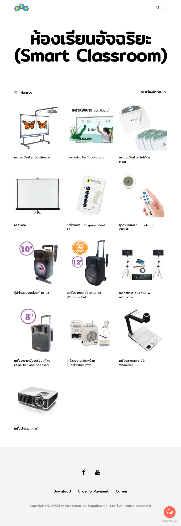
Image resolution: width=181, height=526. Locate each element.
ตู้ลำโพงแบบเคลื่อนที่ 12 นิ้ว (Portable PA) (84, 295)
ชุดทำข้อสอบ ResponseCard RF (86, 227)
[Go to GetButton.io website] (169, 521)
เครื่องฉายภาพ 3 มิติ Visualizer (131, 363)
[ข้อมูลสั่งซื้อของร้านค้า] (146, 92)
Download (62, 491)
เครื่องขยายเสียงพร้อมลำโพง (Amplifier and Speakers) (32, 363)
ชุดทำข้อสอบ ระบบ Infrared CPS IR (137, 227)
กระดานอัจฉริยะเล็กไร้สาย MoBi (135, 159)
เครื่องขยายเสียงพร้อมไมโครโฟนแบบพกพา (81, 363)
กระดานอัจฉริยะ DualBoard (32, 157)
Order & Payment (93, 491)
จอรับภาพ (20, 225)
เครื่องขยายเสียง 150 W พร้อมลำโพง (134, 295)
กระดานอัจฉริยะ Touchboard (85, 157)
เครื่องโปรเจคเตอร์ (26, 429)
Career (122, 491)
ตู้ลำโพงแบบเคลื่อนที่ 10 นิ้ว (31, 293)
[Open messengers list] (170, 512)
